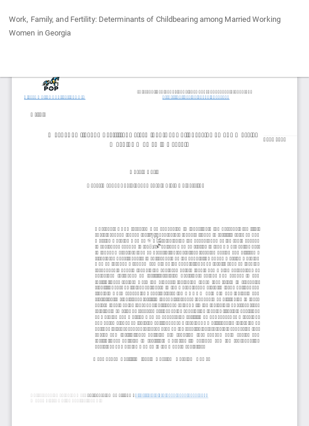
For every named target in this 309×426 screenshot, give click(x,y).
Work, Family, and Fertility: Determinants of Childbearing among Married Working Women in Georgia (145, 26)
